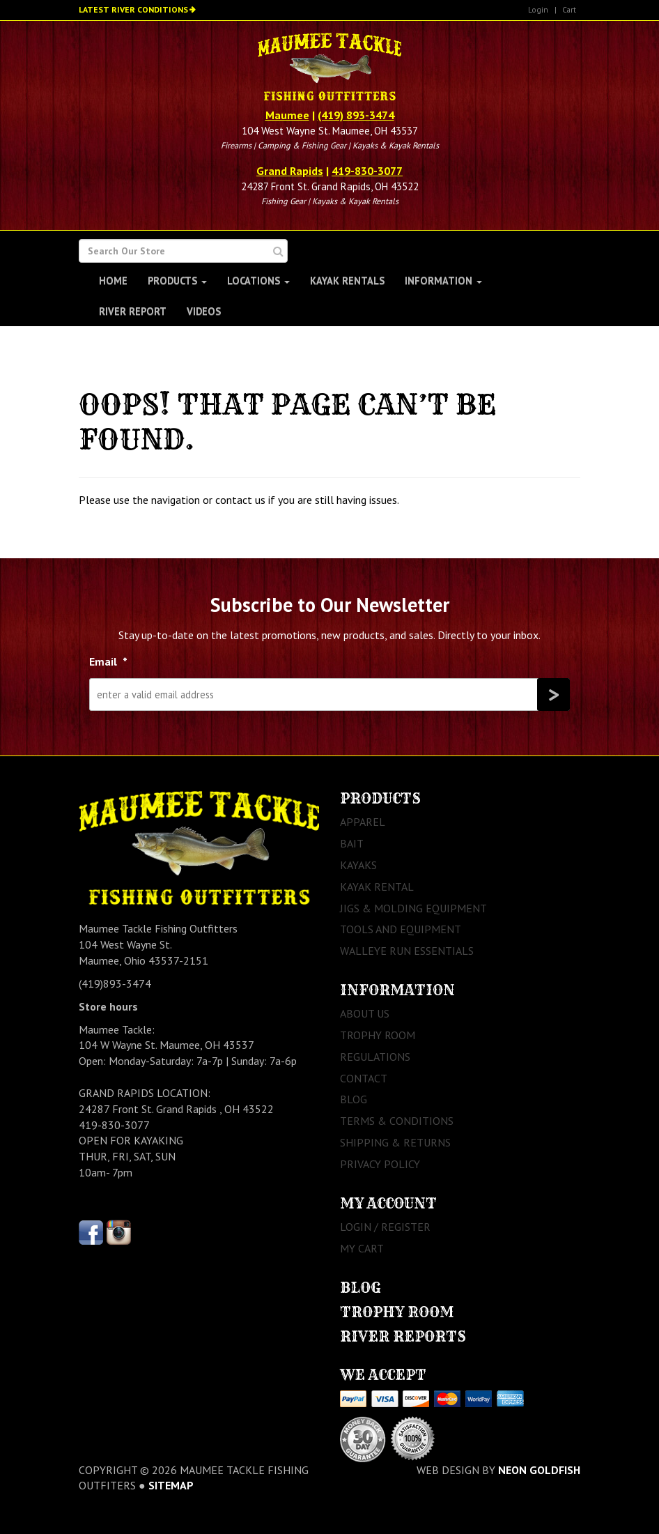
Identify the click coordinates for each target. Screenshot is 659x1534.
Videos (204, 311)
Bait (352, 843)
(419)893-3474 (115, 983)
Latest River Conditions (133, 9)
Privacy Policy (380, 1164)
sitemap (171, 1485)
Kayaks (358, 865)
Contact (363, 1078)
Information (443, 280)
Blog (353, 1099)
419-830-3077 (367, 171)
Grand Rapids (289, 171)
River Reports (403, 1336)
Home (113, 280)
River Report (132, 311)
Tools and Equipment (400, 929)
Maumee (287, 115)
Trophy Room (377, 1035)
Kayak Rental (377, 886)
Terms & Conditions (396, 1121)
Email (108, 661)
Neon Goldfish (539, 1470)
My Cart (362, 1248)
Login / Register (385, 1227)
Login (538, 9)
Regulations (375, 1057)
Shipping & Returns (395, 1142)
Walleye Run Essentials (407, 951)
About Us (364, 1013)
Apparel (362, 822)
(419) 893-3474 (356, 115)
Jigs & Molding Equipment (413, 908)
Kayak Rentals (347, 280)
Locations (258, 280)
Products (177, 280)
